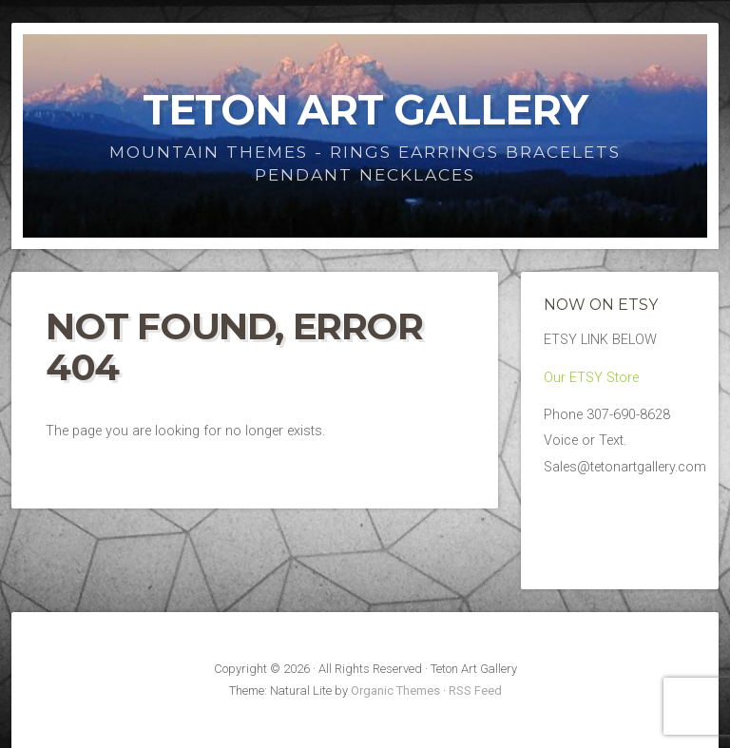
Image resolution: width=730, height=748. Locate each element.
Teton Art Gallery (365, 110)
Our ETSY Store (591, 378)
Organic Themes (395, 690)
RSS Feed (475, 690)
